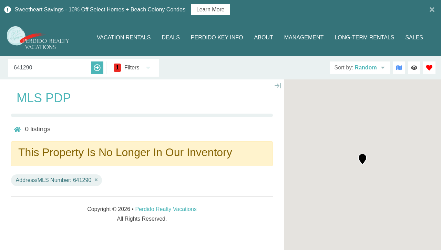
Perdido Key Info (217, 37)
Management (304, 37)
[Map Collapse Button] (277, 85)
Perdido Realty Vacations (165, 209)
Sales (414, 37)
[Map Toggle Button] (399, 67)
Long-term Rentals (364, 37)
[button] (362, 159)
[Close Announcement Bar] (432, 10)
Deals (171, 37)
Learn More (210, 9)
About (263, 37)
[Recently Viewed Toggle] (414, 67)
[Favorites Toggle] (429, 67)
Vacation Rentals (124, 37)
